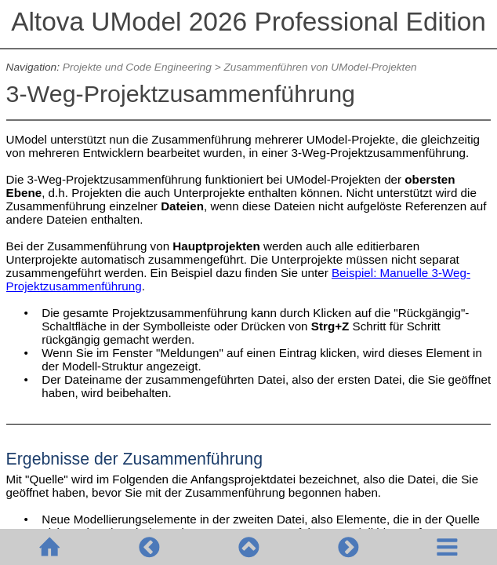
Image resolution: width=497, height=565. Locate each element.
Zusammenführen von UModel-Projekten (319, 67)
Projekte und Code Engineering (137, 67)
